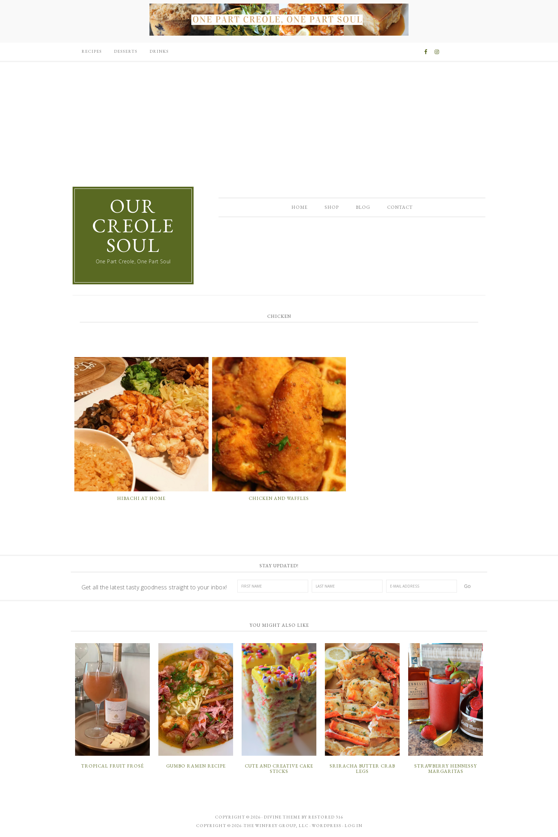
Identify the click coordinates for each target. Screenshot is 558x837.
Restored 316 (325, 817)
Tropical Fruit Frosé (112, 766)
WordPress (326, 825)
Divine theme (282, 817)
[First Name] (272, 586)
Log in (353, 825)
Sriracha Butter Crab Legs (362, 769)
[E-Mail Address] (421, 586)
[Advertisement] (279, 117)
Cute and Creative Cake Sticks (279, 769)
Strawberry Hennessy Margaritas (445, 769)
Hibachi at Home (141, 498)
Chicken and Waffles (279, 498)
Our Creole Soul (133, 225)
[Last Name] (347, 586)
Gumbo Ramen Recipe (196, 766)
